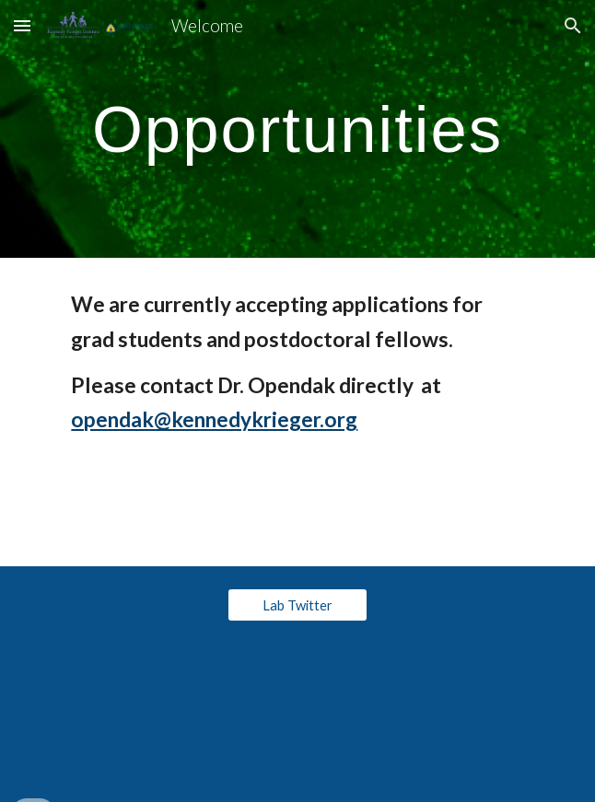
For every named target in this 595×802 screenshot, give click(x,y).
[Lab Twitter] (297, 605)
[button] (22, 25)
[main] (297, 128)
